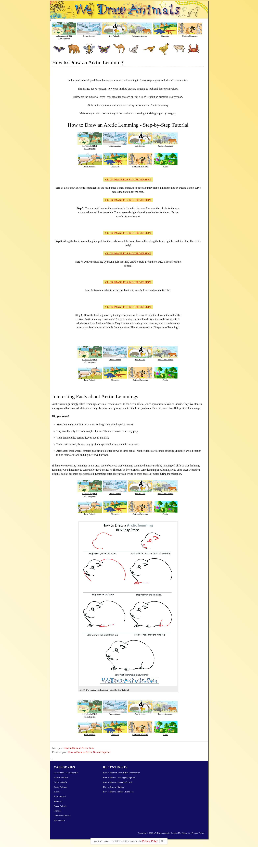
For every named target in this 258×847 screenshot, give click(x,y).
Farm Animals (89, 166)
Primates (57, 811)
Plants (165, 166)
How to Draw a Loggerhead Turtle (118, 782)
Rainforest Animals (139, 36)
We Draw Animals (161, 833)
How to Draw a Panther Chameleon (118, 791)
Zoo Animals (114, 36)
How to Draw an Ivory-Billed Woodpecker (121, 772)
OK (163, 841)
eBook (56, 791)
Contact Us (176, 833)
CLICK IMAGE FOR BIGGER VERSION (128, 179)
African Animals (61, 777)
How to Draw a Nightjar (113, 787)
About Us (186, 833)
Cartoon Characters (190, 36)
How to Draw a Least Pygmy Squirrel (119, 777)
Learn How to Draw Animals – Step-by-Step (129, 10)
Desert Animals (60, 787)
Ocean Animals (89, 36)
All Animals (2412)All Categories (64, 37)
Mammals (58, 801)
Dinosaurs (165, 36)
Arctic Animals (60, 782)
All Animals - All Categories (66, 772)
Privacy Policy (198, 833)
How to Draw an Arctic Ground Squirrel (89, 752)
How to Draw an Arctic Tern (79, 748)
